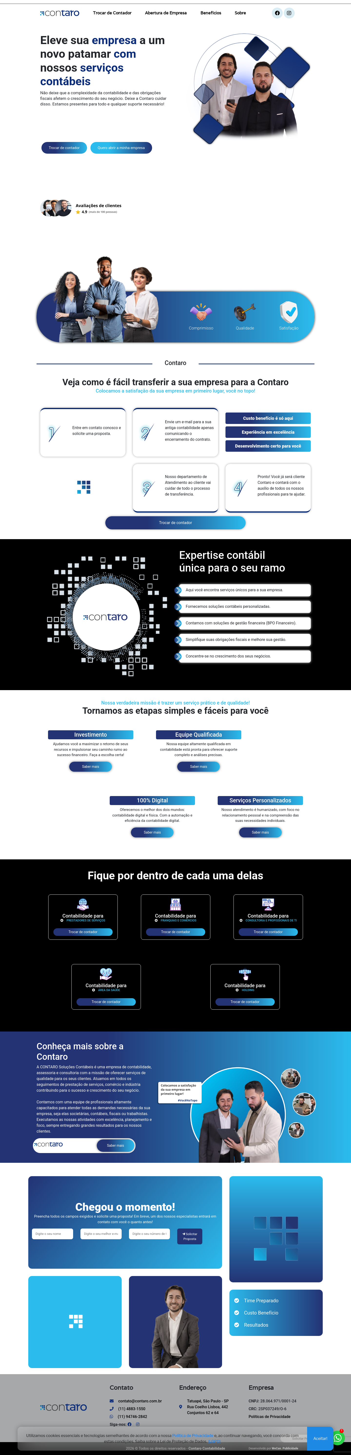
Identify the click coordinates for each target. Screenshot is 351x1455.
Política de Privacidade (193, 1437)
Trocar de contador (64, 148)
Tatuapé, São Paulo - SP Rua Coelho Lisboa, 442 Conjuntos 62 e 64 (208, 1407)
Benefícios (210, 13)
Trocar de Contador (112, 13)
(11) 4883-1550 (127, 1409)
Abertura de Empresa (166, 13)
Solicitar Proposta (189, 1236)
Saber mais (90, 767)
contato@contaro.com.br (136, 1401)
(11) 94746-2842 (128, 1416)
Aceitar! (320, 1440)
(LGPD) (214, 1443)
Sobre (240, 13)
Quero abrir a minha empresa (121, 148)
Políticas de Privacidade (270, 1416)
